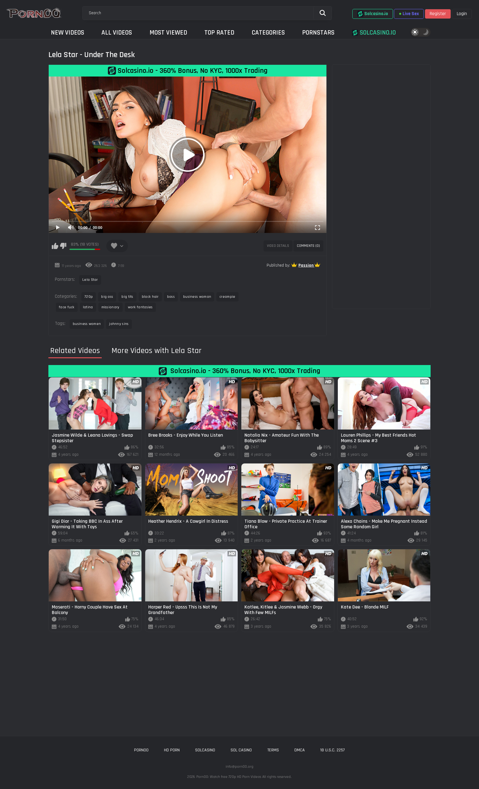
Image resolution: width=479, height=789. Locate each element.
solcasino (205, 750)
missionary (110, 307)
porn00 (141, 750)
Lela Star (90, 279)
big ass (107, 296)
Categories (268, 32)
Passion (306, 265)
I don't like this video (63, 246)
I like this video (55, 246)
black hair (150, 296)
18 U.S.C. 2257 (332, 750)
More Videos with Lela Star (157, 351)
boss (171, 296)
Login (462, 14)
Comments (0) (308, 245)
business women (87, 324)
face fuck (67, 307)
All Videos (116, 32)
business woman (197, 296)
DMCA (299, 750)
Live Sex (409, 14)
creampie (227, 296)
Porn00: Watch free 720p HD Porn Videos (228, 776)
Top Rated (219, 32)
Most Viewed (168, 32)
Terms (273, 750)
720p (88, 296)
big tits (127, 296)
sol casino (241, 750)
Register (438, 14)
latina (88, 307)
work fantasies (140, 307)
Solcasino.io (372, 14)
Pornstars (318, 32)
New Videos (67, 32)
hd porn (172, 750)
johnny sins (119, 324)
